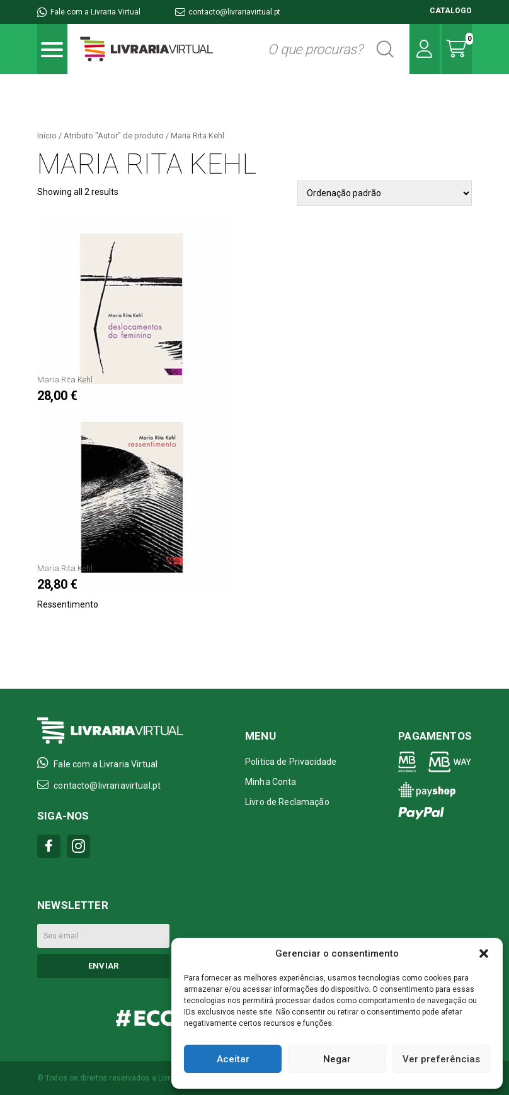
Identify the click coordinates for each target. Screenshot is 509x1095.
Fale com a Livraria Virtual (88, 12)
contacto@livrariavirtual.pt (227, 12)
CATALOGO (451, 10)
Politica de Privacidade (290, 762)
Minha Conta (271, 782)
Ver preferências (441, 1059)
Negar (337, 1059)
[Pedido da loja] (384, 193)
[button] (484, 953)
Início (47, 135)
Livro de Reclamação (287, 802)
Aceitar (233, 1059)
